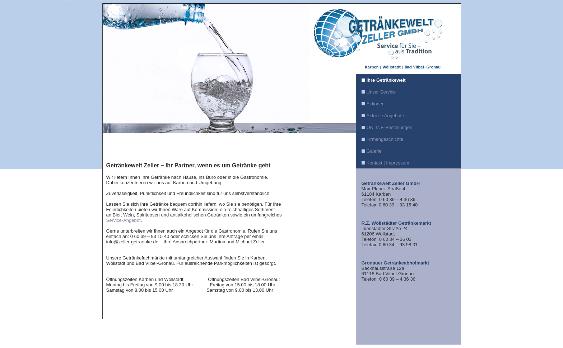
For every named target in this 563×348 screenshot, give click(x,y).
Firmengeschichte (385, 139)
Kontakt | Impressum (388, 163)
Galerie (374, 151)
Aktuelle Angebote (385, 115)
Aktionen (376, 103)
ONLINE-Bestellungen (390, 127)
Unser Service (381, 92)
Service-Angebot (123, 220)
